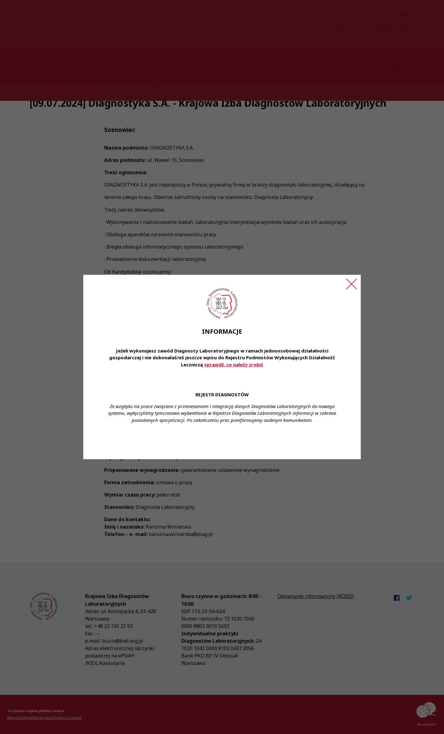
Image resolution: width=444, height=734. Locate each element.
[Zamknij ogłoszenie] (351, 284)
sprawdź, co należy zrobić (233, 364)
